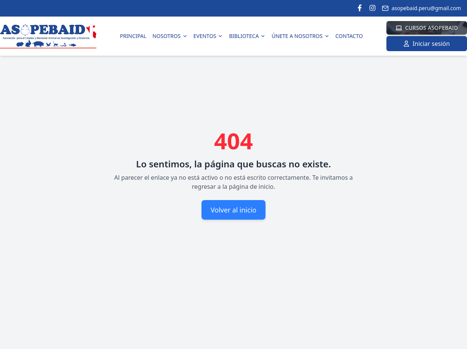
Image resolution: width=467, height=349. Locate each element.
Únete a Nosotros (300, 35)
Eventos (208, 35)
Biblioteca (247, 35)
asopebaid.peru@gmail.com (421, 8)
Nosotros (170, 35)
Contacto (349, 35)
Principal (133, 35)
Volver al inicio (233, 209)
